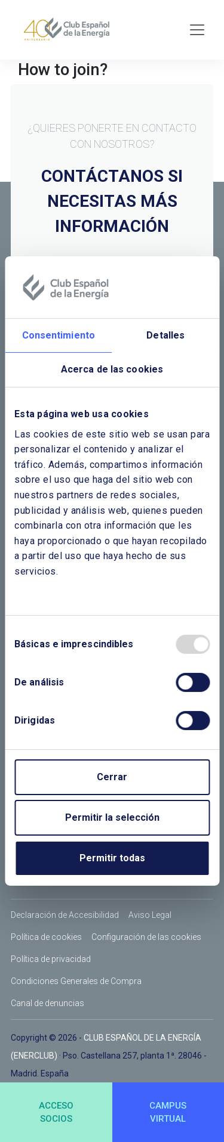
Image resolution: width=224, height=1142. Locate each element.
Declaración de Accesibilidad (65, 915)
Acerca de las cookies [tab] (112, 369)
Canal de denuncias (47, 1003)
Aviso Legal (149, 915)
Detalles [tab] (165, 335)
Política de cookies (46, 937)
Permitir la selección (112, 817)
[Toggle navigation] (197, 30)
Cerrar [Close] (112, 777)
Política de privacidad (51, 959)
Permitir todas (112, 858)
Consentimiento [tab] (58, 335)
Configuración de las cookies (146, 937)
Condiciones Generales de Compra (76, 981)
